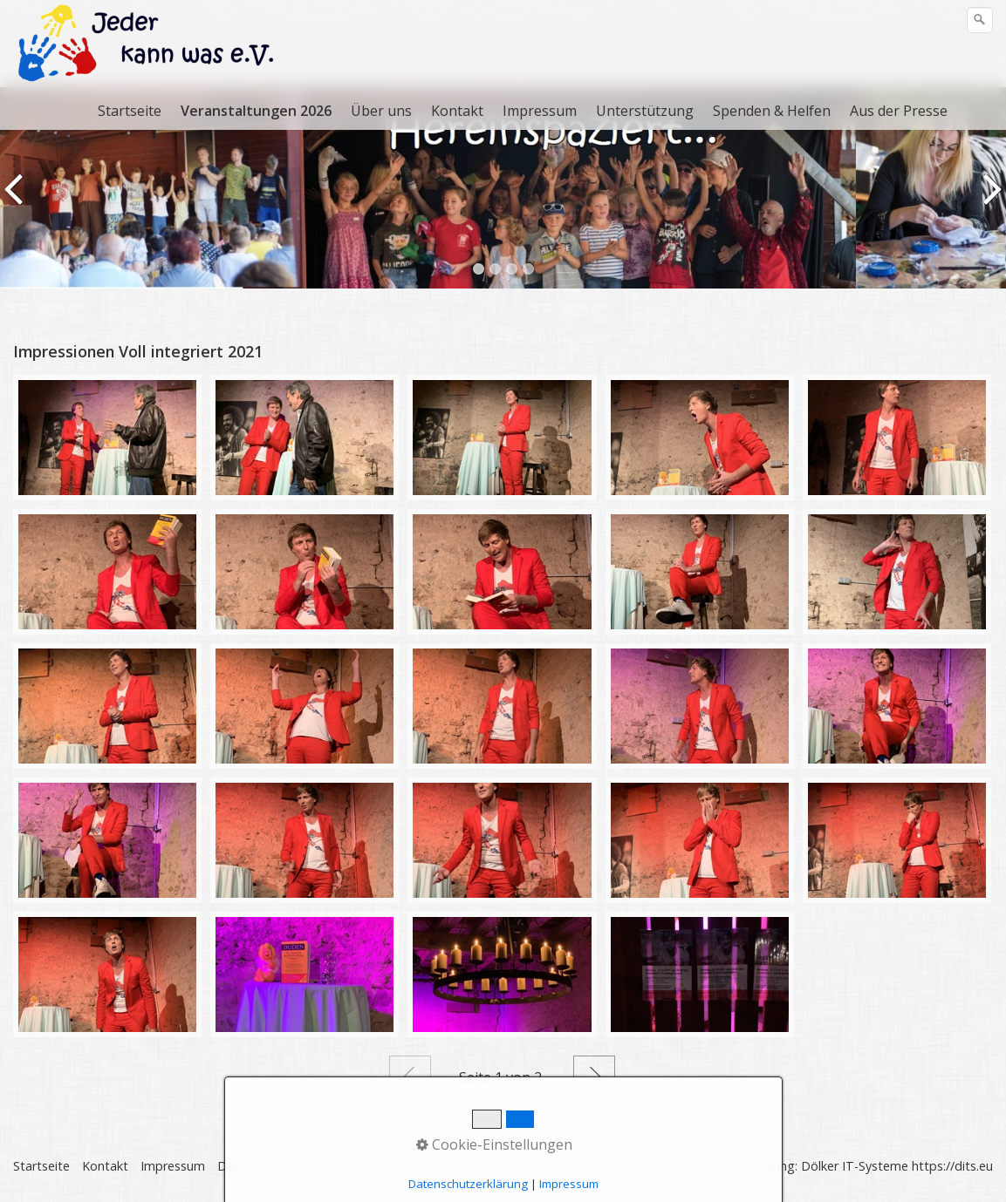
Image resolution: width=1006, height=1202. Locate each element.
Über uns (381, 110)
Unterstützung (645, 110)
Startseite (129, 110)
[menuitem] (130, 111)
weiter (989, 200)
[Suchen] (980, 20)
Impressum (540, 110)
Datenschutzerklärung (280, 1166)
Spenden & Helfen (772, 110)
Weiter (594, 1076)
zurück (16, 200)
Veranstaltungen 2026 (256, 110)
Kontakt (457, 110)
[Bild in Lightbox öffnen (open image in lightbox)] (107, 437)
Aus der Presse (899, 110)
